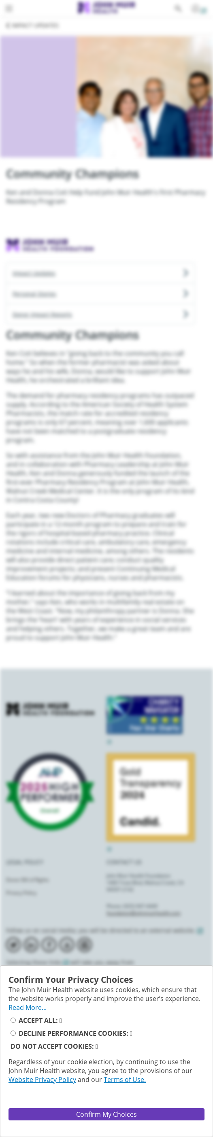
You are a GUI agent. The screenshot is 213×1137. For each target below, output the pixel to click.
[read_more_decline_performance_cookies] (131, 1033)
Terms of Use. (125, 1079)
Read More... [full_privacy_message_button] (28, 1007)
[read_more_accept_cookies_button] (61, 1020)
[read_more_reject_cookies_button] (97, 1046)
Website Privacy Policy (42, 1079)
